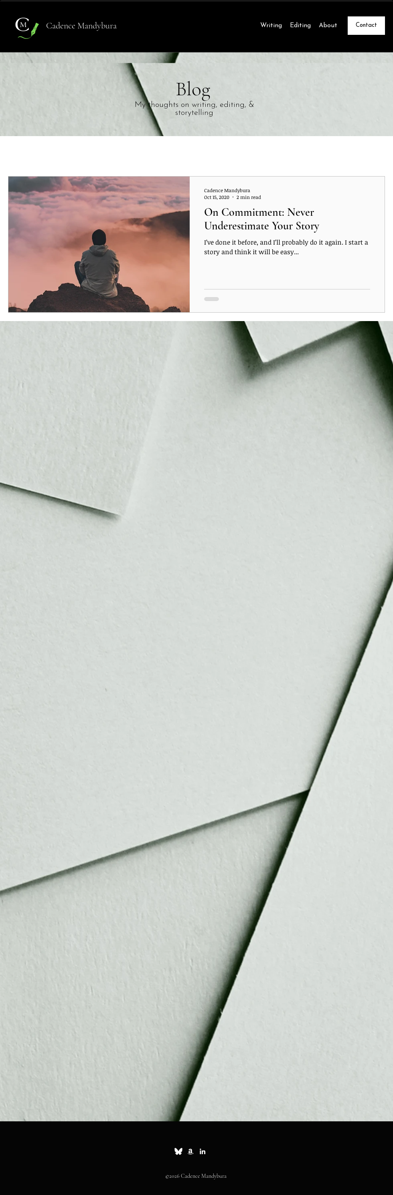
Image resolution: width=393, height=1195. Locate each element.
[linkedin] (203, 1151)
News (138, 152)
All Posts (22, 152)
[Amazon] (190, 1151)
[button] (375, 153)
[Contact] (366, 25)
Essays (62, 152)
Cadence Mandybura (81, 25)
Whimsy (101, 152)
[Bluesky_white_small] (178, 1151)
